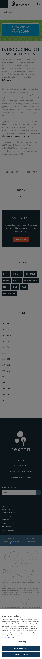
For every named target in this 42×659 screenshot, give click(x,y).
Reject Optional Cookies (21, 648)
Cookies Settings (21, 642)
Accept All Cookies (21, 655)
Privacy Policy (10, 638)
